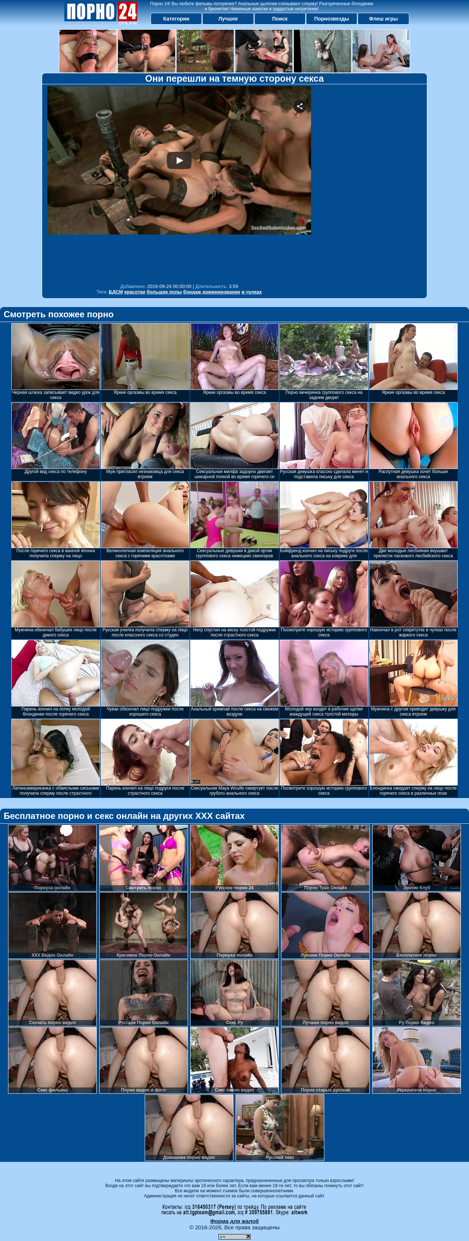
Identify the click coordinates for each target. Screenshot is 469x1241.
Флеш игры (383, 19)
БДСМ (116, 292)
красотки (134, 292)
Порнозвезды (331, 19)
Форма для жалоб (234, 1221)
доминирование (221, 292)
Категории (176, 19)
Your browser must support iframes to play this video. (179, 183)
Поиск (280, 19)
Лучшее (228, 19)
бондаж (192, 292)
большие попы (164, 292)
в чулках (251, 292)
